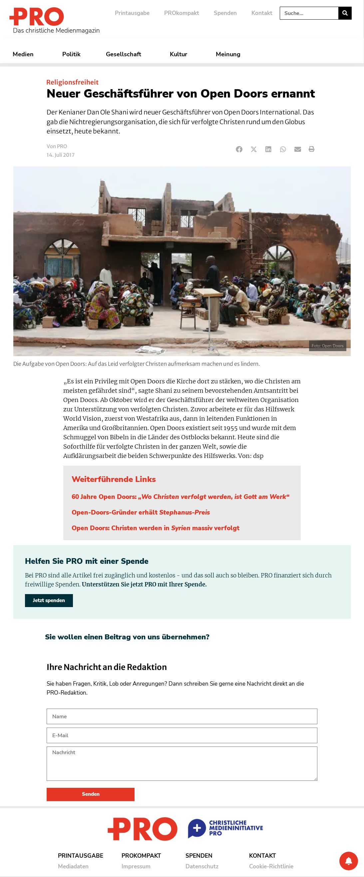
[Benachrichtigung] (348, 861)
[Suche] (344, 13)
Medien (25, 54)
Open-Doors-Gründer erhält (141, 512)
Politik (71, 54)
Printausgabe (132, 13)
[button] (239, 149)
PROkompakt (181, 13)
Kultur (180, 54)
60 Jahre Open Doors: (180, 497)
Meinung (230, 54)
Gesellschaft (125, 54)
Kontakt (261, 13)
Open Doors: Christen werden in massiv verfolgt (155, 528)
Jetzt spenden (49, 600)
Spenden (225, 13)
